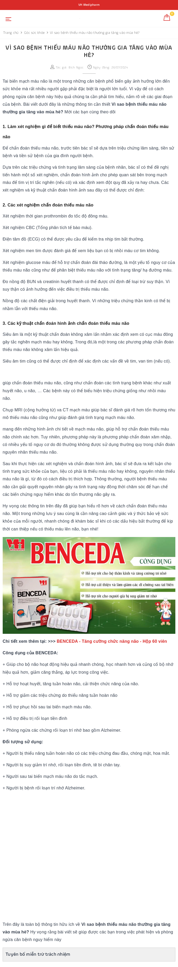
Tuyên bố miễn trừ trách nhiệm (38, 954)
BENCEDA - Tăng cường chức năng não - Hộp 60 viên (112, 641)
